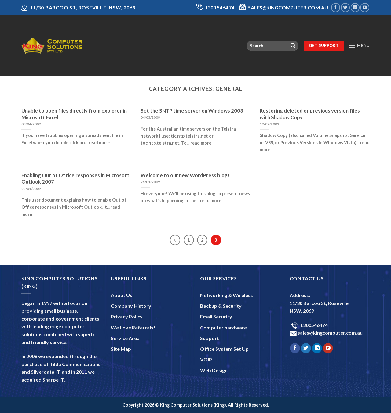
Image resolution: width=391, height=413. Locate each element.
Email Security (216, 316)
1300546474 (313, 325)
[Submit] (293, 46)
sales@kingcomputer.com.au (330, 333)
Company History (131, 306)
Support (209, 338)
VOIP (206, 359)
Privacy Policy (127, 316)
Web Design (214, 370)
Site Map (121, 349)
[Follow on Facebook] (335, 7)
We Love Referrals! (133, 327)
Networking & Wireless (226, 295)
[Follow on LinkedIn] (355, 7)
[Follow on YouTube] (364, 7)
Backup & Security (221, 306)
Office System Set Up (224, 349)
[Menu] (359, 45)
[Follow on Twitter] (345, 7)
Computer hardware (223, 327)
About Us (121, 295)
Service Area (125, 338)
